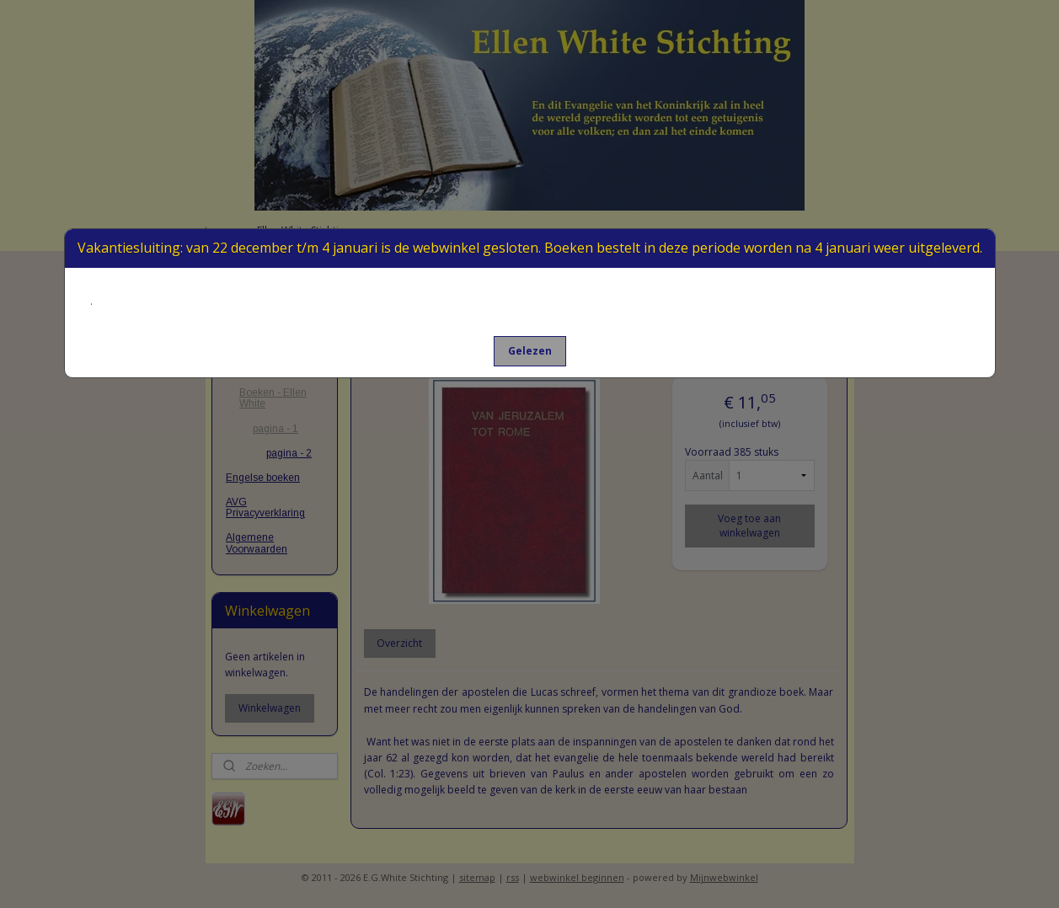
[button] (530, 351)
